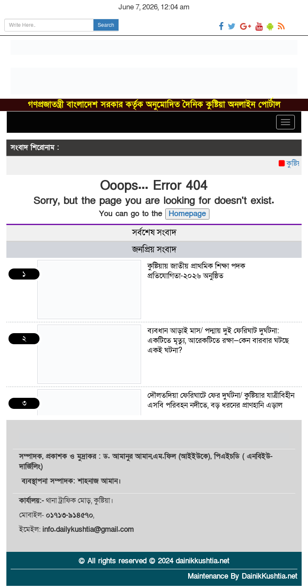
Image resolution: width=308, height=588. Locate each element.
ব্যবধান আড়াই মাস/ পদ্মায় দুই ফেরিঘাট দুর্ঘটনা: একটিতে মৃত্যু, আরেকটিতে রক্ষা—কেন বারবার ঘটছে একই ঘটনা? (218, 340)
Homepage (187, 214)
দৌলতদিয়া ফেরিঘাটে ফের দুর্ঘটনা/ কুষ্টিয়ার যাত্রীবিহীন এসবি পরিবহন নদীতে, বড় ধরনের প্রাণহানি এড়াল (220, 400)
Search (106, 25)
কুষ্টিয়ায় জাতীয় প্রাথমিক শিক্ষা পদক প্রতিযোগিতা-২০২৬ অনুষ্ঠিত (196, 271)
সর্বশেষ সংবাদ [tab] (154, 232)
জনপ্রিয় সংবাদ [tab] (154, 249)
